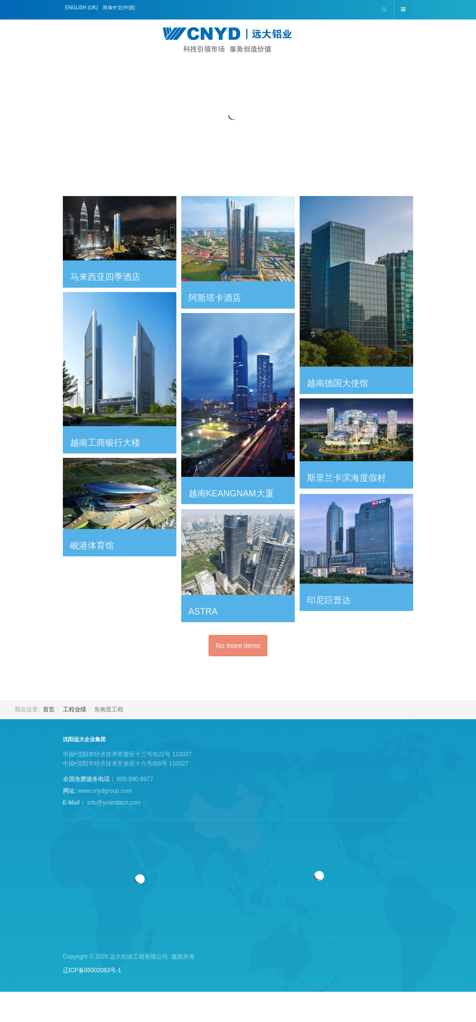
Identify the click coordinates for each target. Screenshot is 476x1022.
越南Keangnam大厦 (231, 493)
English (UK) (81, 7)
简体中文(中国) (119, 7)
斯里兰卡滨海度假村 (346, 478)
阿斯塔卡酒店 (215, 298)
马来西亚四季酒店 (105, 277)
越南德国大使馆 (337, 383)
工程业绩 (74, 709)
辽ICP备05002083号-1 (92, 970)
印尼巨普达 (329, 600)
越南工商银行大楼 (105, 443)
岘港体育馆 (92, 545)
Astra (203, 611)
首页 (49, 709)
